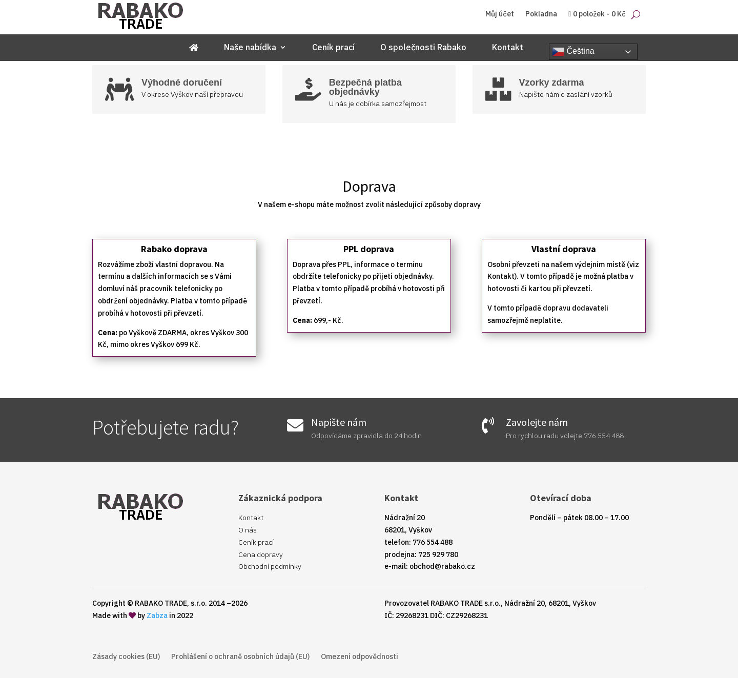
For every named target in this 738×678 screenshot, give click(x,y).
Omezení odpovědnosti (359, 657)
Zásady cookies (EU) (126, 657)
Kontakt (507, 48)
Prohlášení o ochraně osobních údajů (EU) (240, 657)
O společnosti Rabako (423, 48)
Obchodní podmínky (269, 566)
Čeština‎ (573, 52)
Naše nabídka (250, 48)
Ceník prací (333, 48)
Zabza (157, 615)
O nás (247, 530)
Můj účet (499, 14)
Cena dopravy (260, 554)
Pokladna (541, 14)
